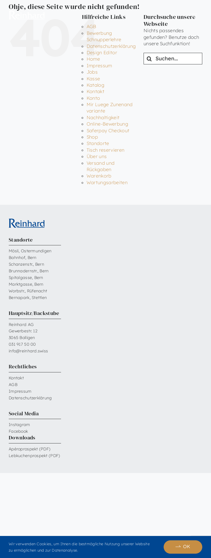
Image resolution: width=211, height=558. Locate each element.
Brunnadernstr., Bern (29, 270)
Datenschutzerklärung (111, 46)
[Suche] (149, 58)
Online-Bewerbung (107, 124)
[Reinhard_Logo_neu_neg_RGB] (27, 13)
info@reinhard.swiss (28, 351)
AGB (13, 384)
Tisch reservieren (105, 150)
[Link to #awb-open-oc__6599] (194, 15)
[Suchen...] (173, 58)
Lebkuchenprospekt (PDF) (34, 455)
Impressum (99, 65)
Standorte (98, 143)
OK (186, 546)
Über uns (97, 156)
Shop (92, 137)
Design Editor (102, 52)
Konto (93, 98)
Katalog (95, 85)
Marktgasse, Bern (26, 284)
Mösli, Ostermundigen (30, 250)
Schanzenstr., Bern (26, 264)
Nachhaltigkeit (103, 117)
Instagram (19, 424)
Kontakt (95, 91)
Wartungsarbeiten (107, 182)
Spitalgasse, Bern (26, 277)
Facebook (18, 431)
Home (93, 59)
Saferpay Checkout (108, 130)
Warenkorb (99, 176)
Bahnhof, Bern (23, 257)
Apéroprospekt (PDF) (29, 449)
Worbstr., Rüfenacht (28, 291)
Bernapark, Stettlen (28, 297)
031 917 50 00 (22, 344)
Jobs (92, 72)
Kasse (93, 78)
